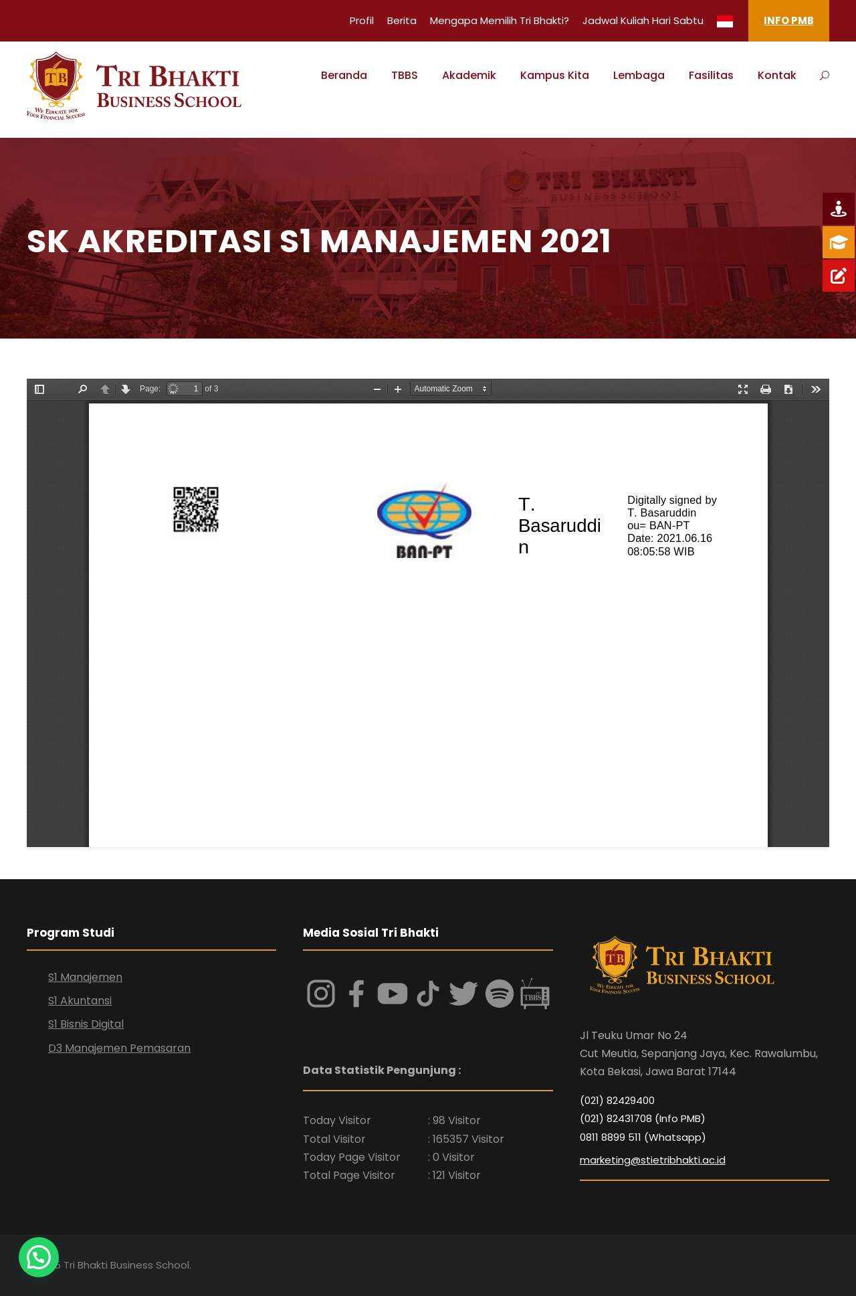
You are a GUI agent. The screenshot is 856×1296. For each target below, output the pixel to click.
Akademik (469, 75)
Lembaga (639, 75)
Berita (402, 20)
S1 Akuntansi (80, 1000)
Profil (362, 20)
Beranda (344, 75)
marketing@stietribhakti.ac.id (653, 1160)
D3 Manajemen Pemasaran (119, 1048)
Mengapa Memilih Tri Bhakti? (499, 20)
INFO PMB (789, 20)
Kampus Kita (554, 75)
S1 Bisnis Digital (86, 1024)
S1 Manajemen (85, 977)
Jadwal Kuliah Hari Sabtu (643, 20)
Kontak (777, 75)
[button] (42, 1255)
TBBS (404, 75)
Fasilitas (711, 75)
